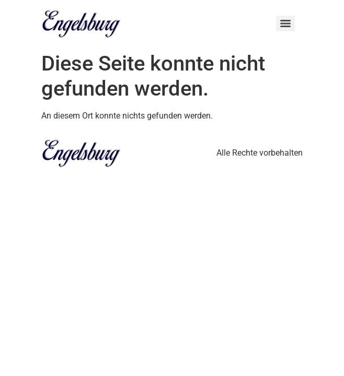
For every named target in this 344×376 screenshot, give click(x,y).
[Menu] (285, 23)
